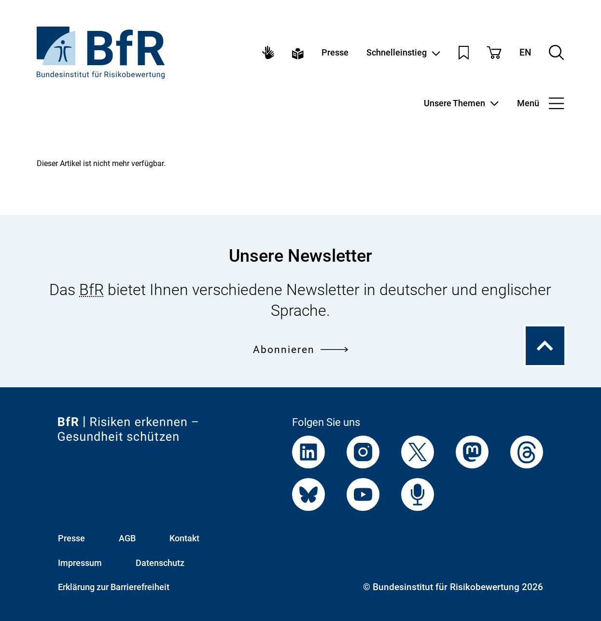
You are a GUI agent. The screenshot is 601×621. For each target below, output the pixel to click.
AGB (127, 538)
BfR (91, 290)
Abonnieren (300, 349)
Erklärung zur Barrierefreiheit (113, 587)
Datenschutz (160, 563)
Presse (335, 52)
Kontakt (184, 538)
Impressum (80, 563)
